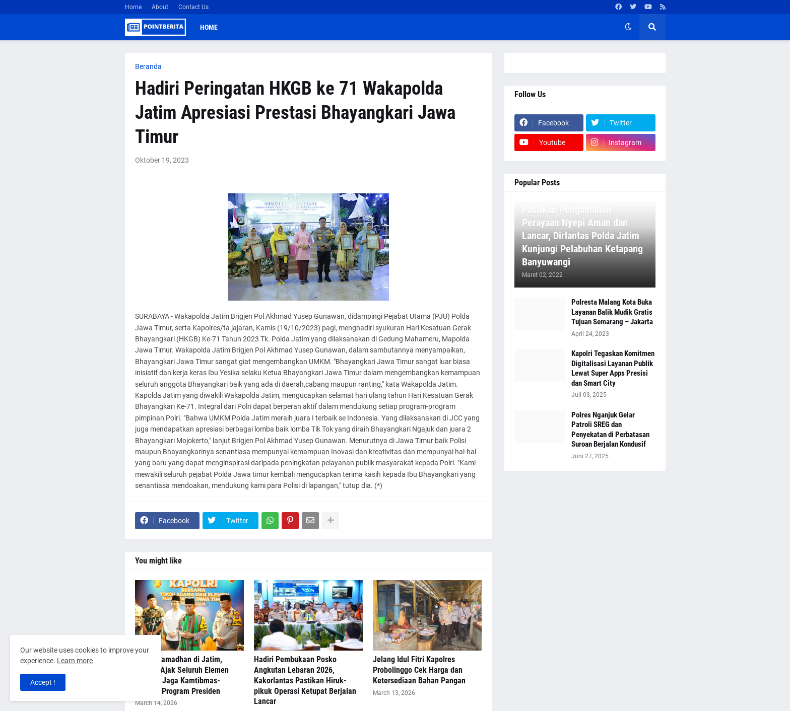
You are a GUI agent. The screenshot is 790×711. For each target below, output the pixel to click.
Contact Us (193, 7)
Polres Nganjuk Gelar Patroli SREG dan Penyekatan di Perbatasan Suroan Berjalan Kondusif (610, 429)
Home (133, 7)
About (160, 7)
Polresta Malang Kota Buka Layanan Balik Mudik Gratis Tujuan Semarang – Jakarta (612, 312)
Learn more (75, 661)
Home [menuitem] (209, 27)
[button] (628, 27)
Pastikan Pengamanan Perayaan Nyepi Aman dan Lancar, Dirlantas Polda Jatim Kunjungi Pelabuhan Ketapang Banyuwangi (582, 235)
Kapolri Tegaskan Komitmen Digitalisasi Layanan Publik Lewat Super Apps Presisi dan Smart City (612, 368)
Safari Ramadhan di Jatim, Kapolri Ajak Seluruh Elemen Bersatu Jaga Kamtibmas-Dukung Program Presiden (182, 675)
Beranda (148, 66)
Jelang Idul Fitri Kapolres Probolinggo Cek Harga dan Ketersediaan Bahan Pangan (419, 670)
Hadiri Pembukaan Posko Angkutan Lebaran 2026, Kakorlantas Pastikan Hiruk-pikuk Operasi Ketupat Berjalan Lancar (305, 680)
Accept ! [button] (42, 682)
